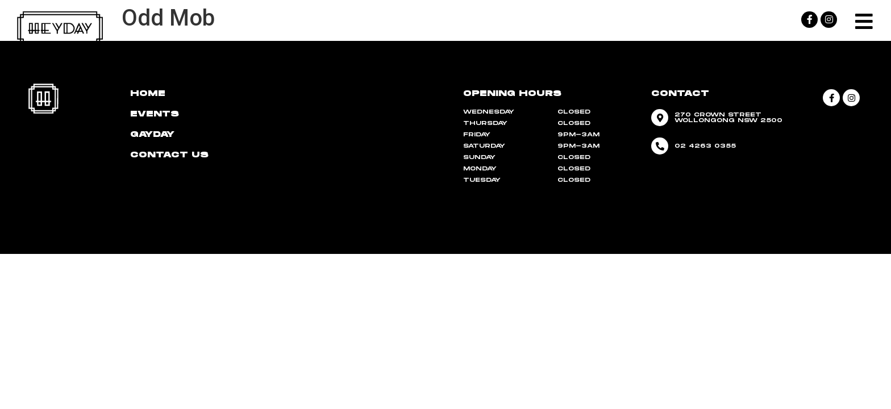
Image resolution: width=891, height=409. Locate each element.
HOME (147, 93)
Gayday (152, 134)
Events (154, 113)
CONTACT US (169, 154)
